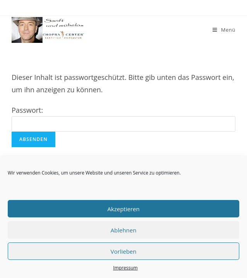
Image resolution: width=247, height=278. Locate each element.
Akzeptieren (123, 209)
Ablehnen (123, 230)
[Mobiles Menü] (224, 30)
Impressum (125, 267)
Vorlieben (123, 251)
